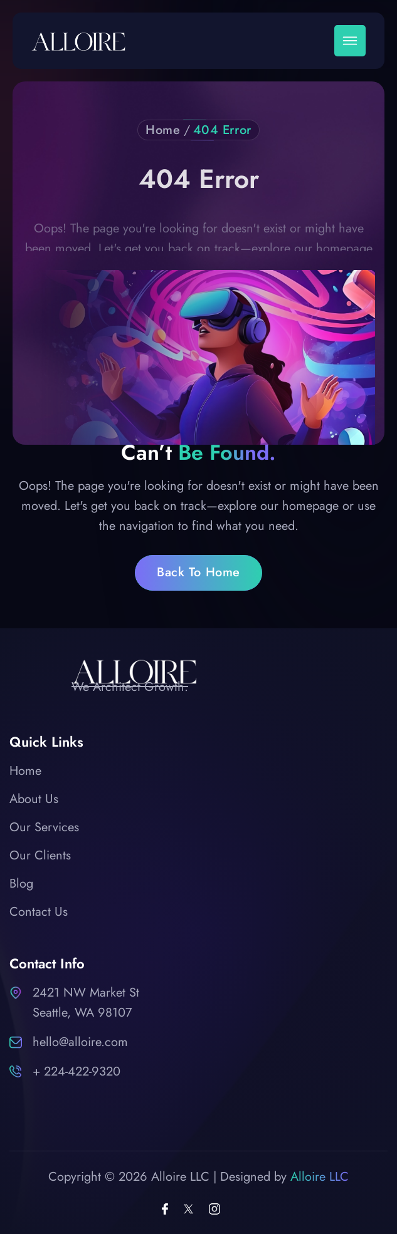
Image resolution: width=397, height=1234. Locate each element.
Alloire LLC (319, 1177)
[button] (350, 40)
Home (163, 130)
